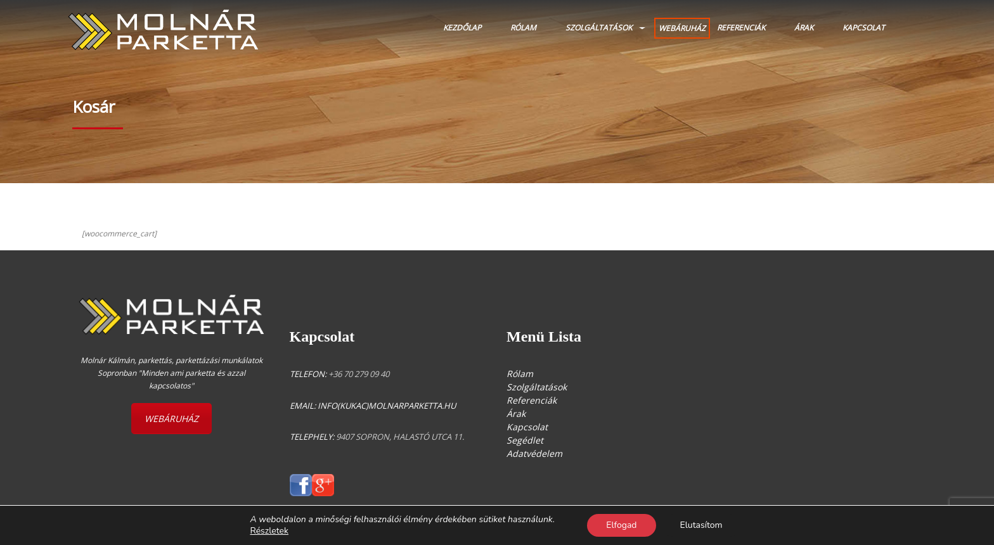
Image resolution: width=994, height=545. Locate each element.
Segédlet (525, 440)
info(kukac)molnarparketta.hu (387, 405)
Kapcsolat (863, 27)
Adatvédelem (534, 453)
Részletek (269, 531)
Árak (803, 27)
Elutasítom (701, 525)
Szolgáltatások (598, 27)
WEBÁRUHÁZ (682, 28)
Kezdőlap (462, 27)
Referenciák (741, 27)
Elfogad (621, 525)
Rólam (523, 27)
